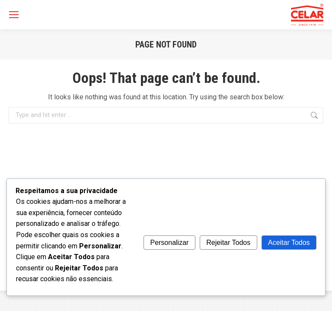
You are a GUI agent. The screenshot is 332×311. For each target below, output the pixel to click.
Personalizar (169, 242)
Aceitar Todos (289, 242)
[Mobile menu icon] (14, 15)
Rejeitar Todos (228, 242)
